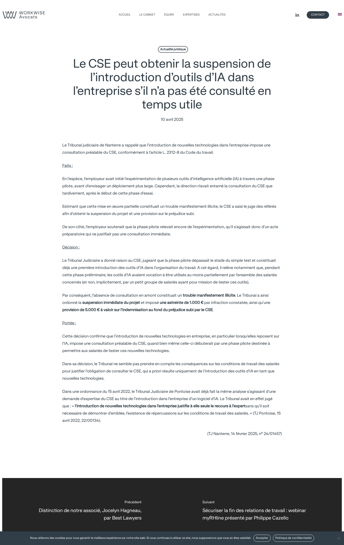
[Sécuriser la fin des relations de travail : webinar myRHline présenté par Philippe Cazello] (257, 511)
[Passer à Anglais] (340, 15)
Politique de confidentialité (293, 538)
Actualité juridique (173, 49)
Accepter (262, 538)
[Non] (338, 538)
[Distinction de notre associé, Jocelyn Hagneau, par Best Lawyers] (87, 511)
